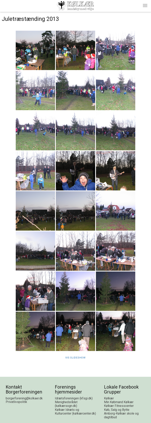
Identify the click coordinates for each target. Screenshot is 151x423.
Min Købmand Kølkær (119, 402)
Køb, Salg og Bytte (116, 410)
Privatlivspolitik (16, 402)
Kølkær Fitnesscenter (119, 406)
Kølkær (109, 398)
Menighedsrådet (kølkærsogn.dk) (66, 404)
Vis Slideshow (75, 357)
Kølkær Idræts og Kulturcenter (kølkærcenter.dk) (75, 411)
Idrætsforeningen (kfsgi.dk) (74, 398)
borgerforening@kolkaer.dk (24, 398)
